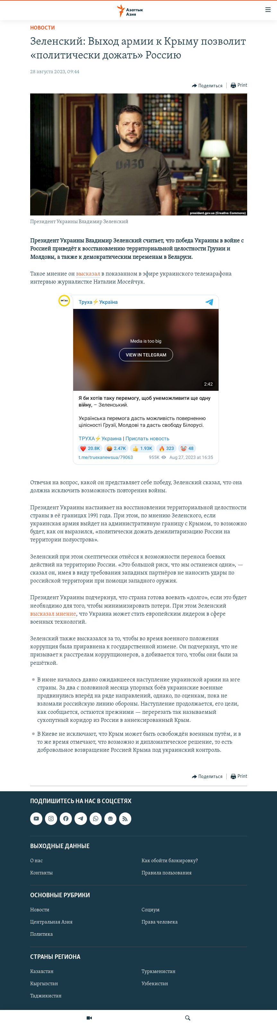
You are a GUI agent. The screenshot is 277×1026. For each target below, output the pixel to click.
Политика (41, 934)
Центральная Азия (51, 922)
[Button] (207, 85)
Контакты (41, 873)
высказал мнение (53, 614)
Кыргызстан (44, 984)
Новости (42, 28)
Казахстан (42, 971)
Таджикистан (46, 996)
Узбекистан (155, 984)
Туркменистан (159, 971)
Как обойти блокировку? (170, 861)
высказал (88, 274)
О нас (36, 861)
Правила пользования (167, 873)
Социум (151, 910)
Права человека (160, 922)
